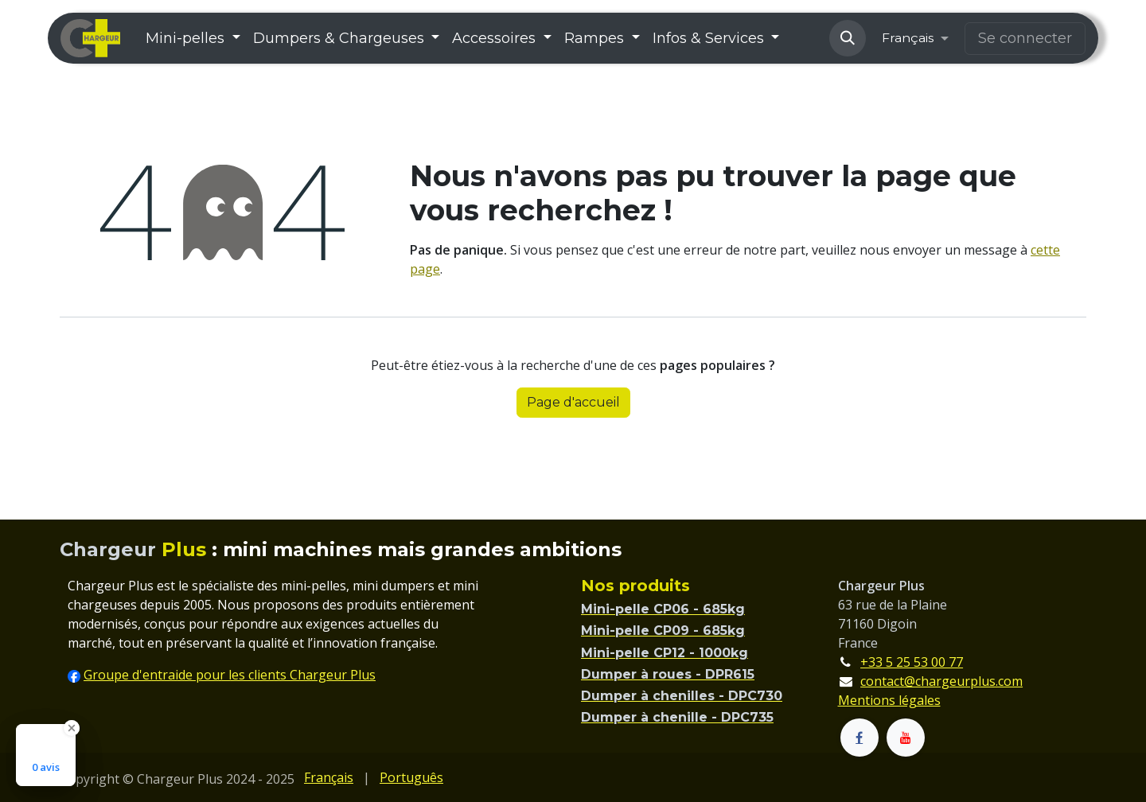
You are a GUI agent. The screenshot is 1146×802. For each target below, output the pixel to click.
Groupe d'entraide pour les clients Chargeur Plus (230, 674)
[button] (847, 38)
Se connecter (1025, 38)
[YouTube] (906, 737)
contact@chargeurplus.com (941, 681)
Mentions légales (889, 700)
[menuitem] (193, 38)
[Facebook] (859, 737)
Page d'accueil (573, 402)
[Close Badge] (72, 728)
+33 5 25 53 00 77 (911, 662)
